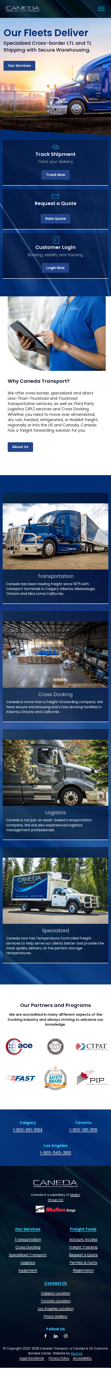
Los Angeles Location (56, 1308)
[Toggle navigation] (101, 9)
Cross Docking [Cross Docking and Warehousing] (27, 1247)
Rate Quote (55, 218)
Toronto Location (55, 1300)
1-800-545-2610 (55, 1152)
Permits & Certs (83, 1262)
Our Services (19, 65)
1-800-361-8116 (83, 1129)
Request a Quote (83, 1254)
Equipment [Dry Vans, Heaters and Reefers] (27, 1270)
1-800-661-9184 (28, 1129)
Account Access (83, 1239)
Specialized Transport (28, 1254)
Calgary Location (55, 1293)
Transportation (28, 1239)
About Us (20, 446)
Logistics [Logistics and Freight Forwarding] (27, 1262)
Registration (83, 1270)
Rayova (76, 1353)
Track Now (55, 174)
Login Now (55, 267)
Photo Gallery (55, 1316)
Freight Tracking (83, 1247)
